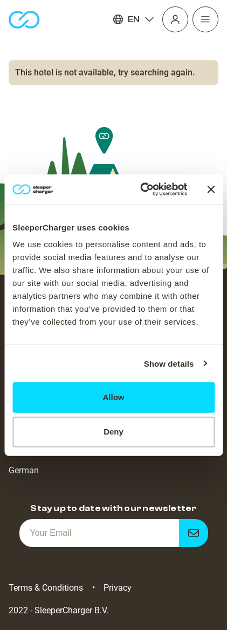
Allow (114, 397)
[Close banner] (211, 189)
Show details (169, 363)
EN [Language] (134, 19)
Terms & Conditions (46, 588)
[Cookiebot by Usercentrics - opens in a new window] (142, 190)
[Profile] (175, 19)
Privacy (118, 588)
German (24, 470)
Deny (113, 431)
